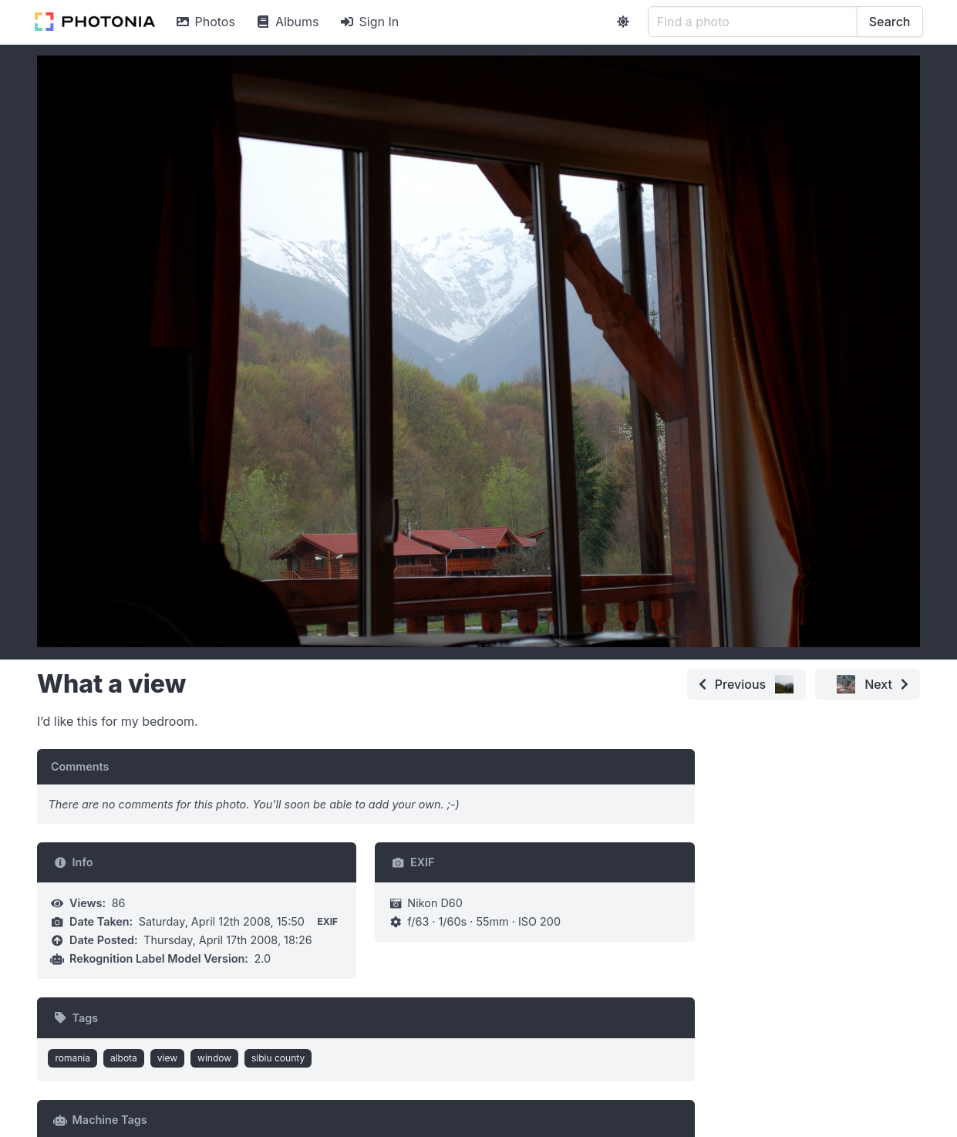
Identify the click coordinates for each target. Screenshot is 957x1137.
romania (72, 1058)
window (214, 1058)
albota (123, 1058)
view (167, 1058)
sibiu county (278, 1058)
